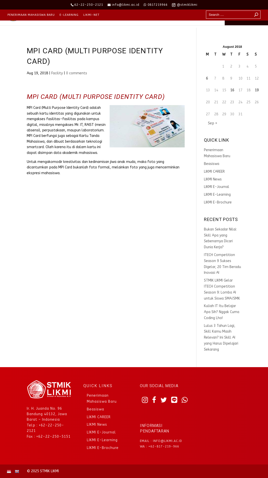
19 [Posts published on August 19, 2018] (257, 90)
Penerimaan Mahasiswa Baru (31, 15)
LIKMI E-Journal (216, 187)
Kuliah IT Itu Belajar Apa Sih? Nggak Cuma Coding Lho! (221, 312)
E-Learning (69, 15)
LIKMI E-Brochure (218, 202)
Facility (57, 73)
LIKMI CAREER (214, 171)
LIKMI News (213, 179)
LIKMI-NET (91, 15)
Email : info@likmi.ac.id (161, 441)
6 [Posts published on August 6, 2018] (207, 78)
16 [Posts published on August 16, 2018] (232, 90)
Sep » (212, 123)
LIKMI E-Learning (217, 194)
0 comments (76, 73)
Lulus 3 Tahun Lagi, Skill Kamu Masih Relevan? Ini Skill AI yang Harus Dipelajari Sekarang (221, 338)
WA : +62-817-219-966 (159, 446)
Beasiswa (211, 164)
